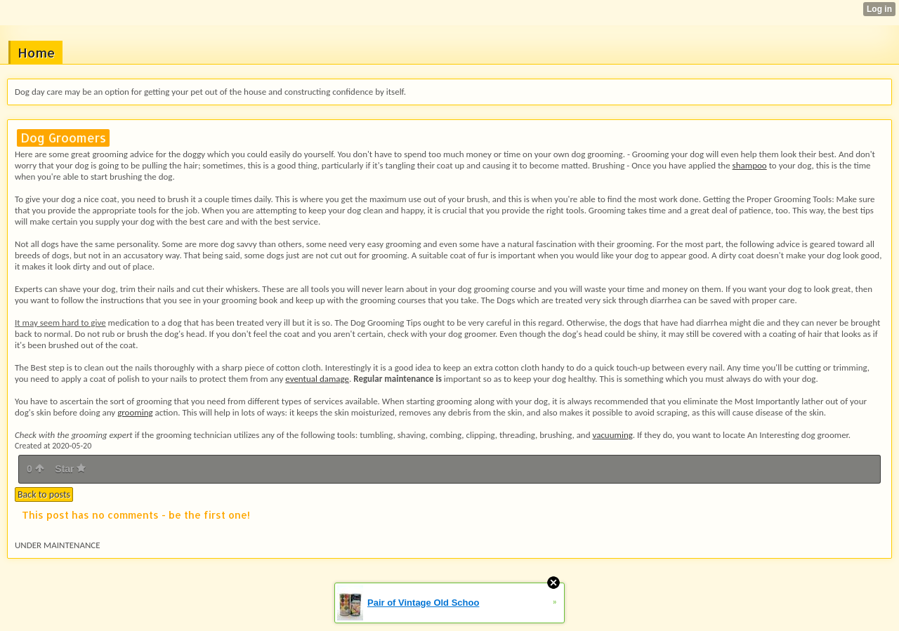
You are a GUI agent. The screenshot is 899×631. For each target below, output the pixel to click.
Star (70, 468)
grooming (134, 412)
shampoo (750, 165)
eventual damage (317, 378)
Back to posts (44, 494)
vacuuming (612, 435)
